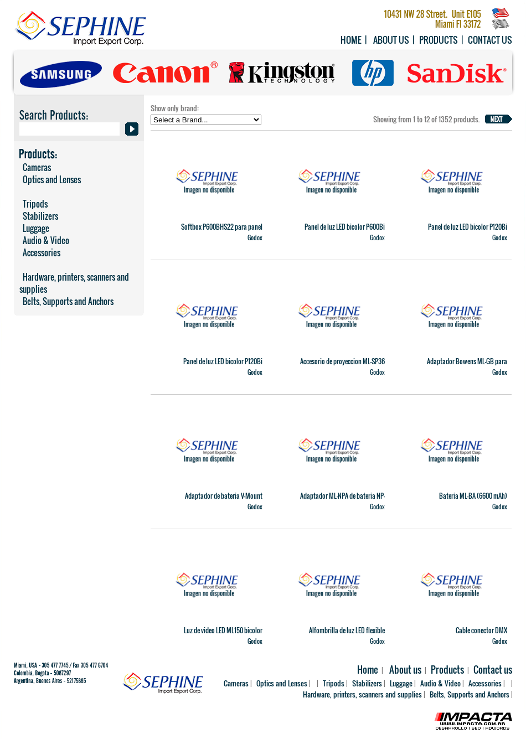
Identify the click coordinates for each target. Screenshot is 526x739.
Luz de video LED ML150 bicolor (223, 630)
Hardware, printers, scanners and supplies (74, 283)
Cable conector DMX (481, 630)
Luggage (34, 228)
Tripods (33, 204)
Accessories (39, 252)
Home (351, 39)
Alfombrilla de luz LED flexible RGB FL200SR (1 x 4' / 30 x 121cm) (342, 635)
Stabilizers (38, 216)
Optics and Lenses (50, 179)
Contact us (490, 39)
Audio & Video (44, 240)
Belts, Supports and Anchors (66, 301)
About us (391, 39)
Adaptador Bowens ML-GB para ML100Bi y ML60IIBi (467, 365)
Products (438, 39)
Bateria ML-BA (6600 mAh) (473, 495)
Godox (254, 237)
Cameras (35, 167)
